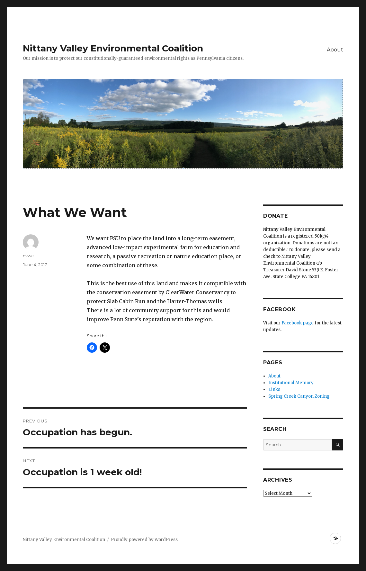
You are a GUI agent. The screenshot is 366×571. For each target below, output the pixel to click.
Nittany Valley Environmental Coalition (113, 48)
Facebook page (297, 323)
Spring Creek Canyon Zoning (299, 396)
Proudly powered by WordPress (144, 539)
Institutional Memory (291, 382)
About (335, 50)
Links (274, 389)
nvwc (28, 255)
